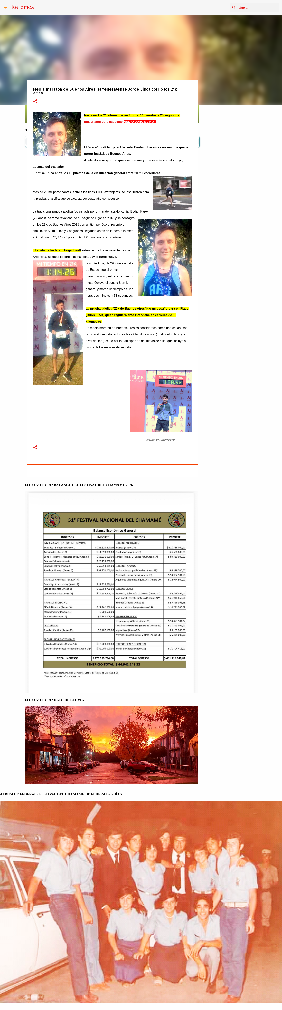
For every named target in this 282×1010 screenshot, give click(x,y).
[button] (35, 101)
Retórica (22, 7)
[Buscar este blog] (258, 7)
